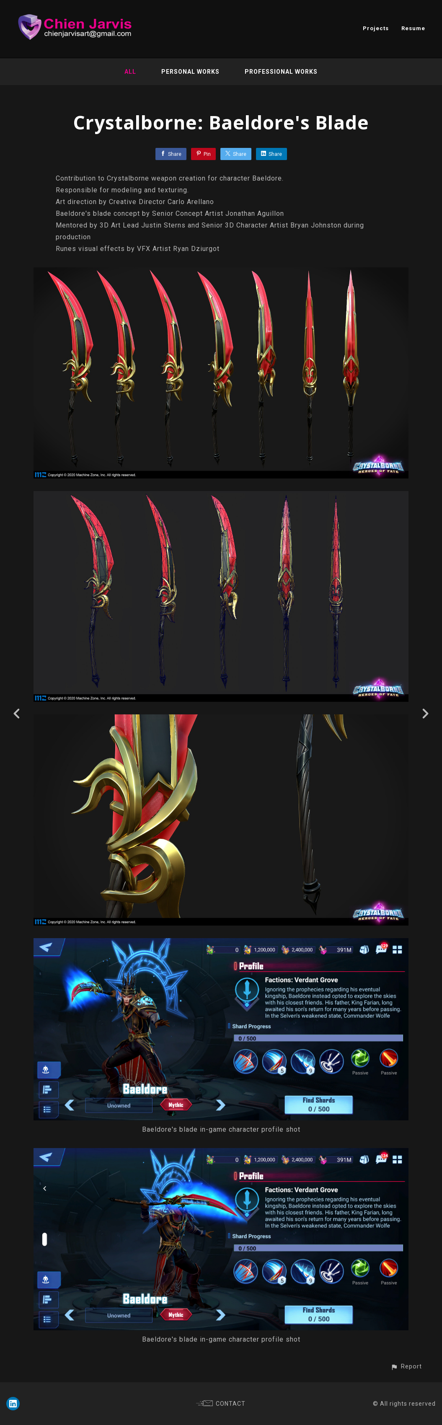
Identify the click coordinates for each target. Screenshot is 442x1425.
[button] (406, 1366)
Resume (413, 28)
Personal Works (190, 71)
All (130, 71)
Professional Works (281, 71)
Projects (376, 28)
